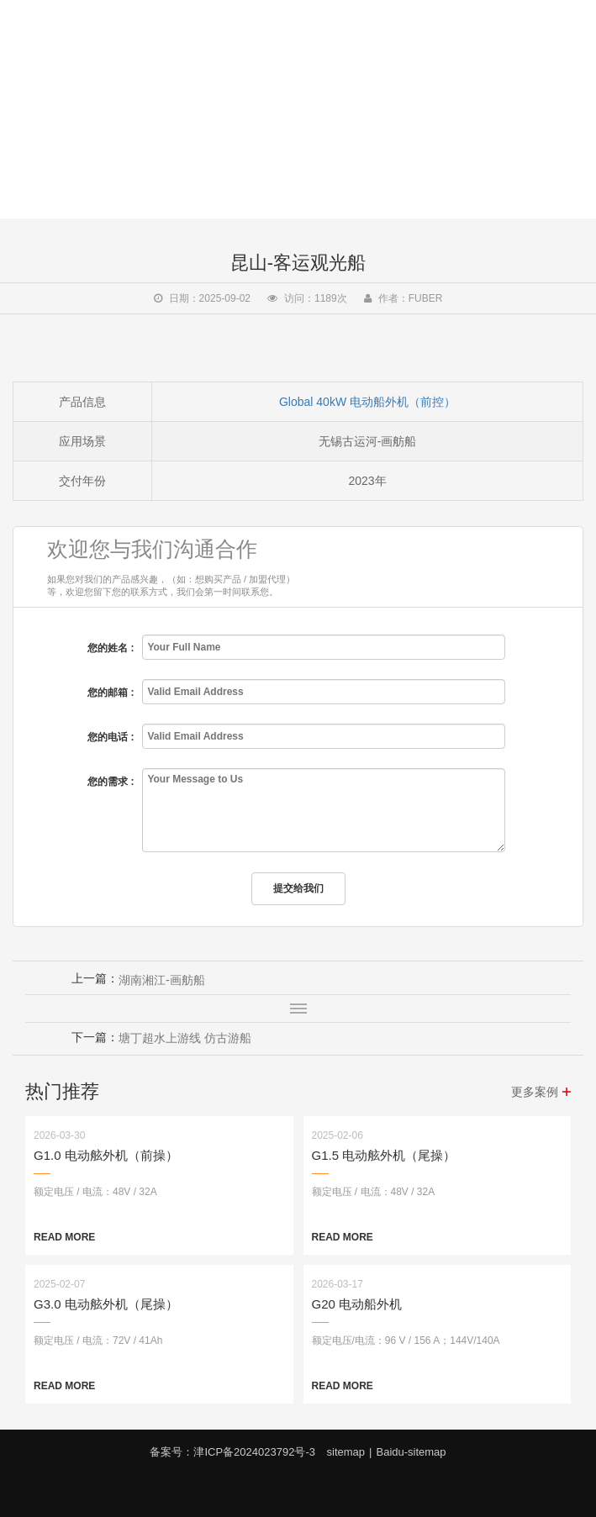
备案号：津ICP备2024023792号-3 (232, 1452)
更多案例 (534, 1091)
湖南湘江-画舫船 (162, 980)
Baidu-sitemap (411, 1452)
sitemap (346, 1452)
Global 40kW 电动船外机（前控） (367, 401)
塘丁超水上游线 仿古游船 (185, 1038)
